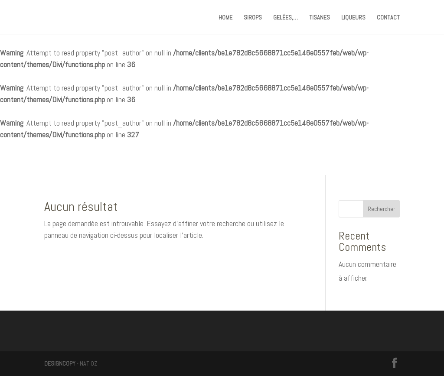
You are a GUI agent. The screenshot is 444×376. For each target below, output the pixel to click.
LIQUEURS (353, 17)
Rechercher (381, 209)
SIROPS (253, 17)
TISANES (319, 17)
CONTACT (388, 17)
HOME (225, 17)
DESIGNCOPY (59, 363)
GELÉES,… (285, 17)
